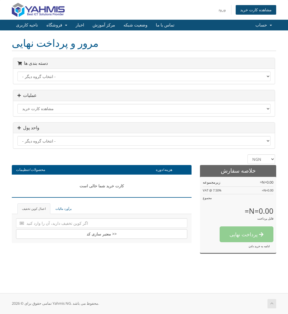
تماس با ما (165, 25)
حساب (263, 25)
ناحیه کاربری (27, 25)
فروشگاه (56, 25)
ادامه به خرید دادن (259, 246)
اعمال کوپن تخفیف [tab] (34, 208)
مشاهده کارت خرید (256, 9)
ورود (222, 9)
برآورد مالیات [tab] (63, 208)
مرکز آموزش (104, 25)
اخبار (80, 25)
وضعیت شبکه (135, 25)
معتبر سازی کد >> (102, 234)
